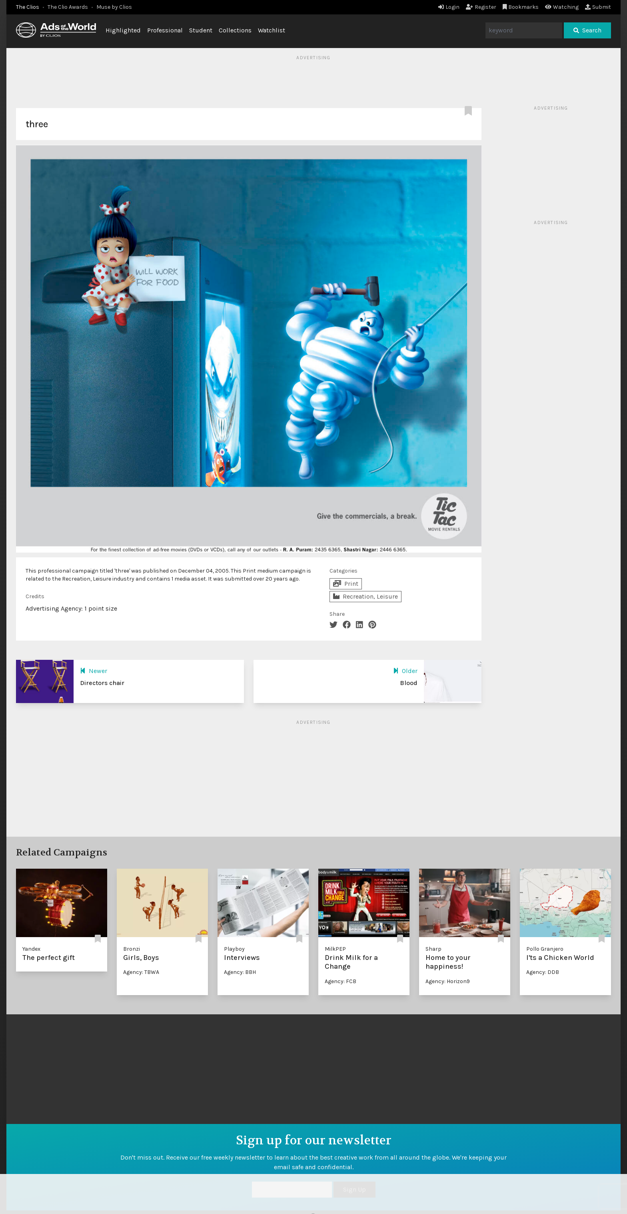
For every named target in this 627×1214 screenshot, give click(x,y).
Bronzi (131, 949)
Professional (165, 30)
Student (200, 30)
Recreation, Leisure (365, 596)
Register (481, 7)
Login (448, 7)
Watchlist (271, 30)
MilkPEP (335, 949)
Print (345, 583)
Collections (235, 30)
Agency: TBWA (141, 972)
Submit (598, 7)
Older (405, 671)
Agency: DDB (542, 972)
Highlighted (123, 30)
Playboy (234, 949)
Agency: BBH (240, 972)
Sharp (433, 949)
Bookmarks (521, 7)
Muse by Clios (114, 7)
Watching (562, 7)
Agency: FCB (340, 981)
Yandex (31, 949)
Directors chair (102, 683)
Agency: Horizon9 (447, 981)
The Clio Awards (68, 7)
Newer (93, 671)
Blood (408, 683)
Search (587, 30)
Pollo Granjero (544, 949)
